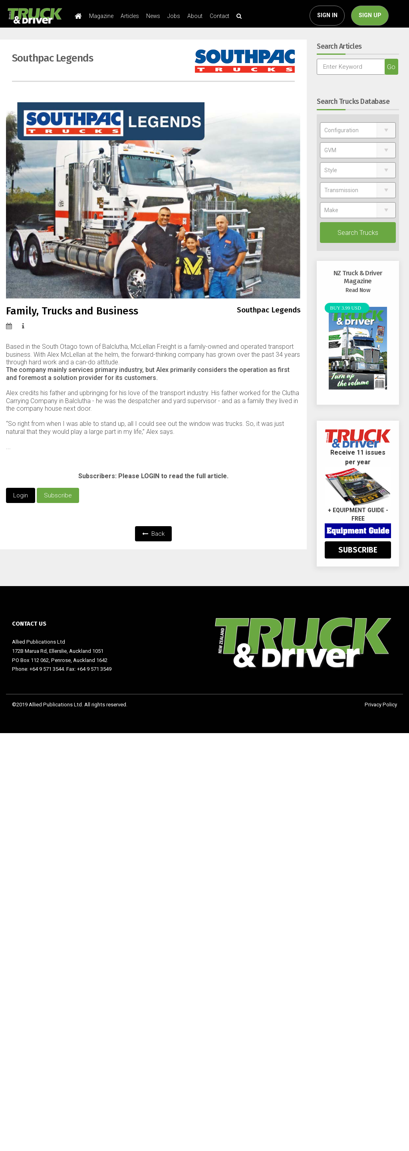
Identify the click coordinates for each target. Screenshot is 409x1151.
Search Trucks (358, 233)
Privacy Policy (381, 705)
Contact (219, 16)
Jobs (173, 16)
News (153, 16)
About (195, 16)
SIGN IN (327, 15)
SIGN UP (370, 15)
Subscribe (58, 495)
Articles (130, 16)
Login (20, 495)
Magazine (101, 16)
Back (153, 533)
